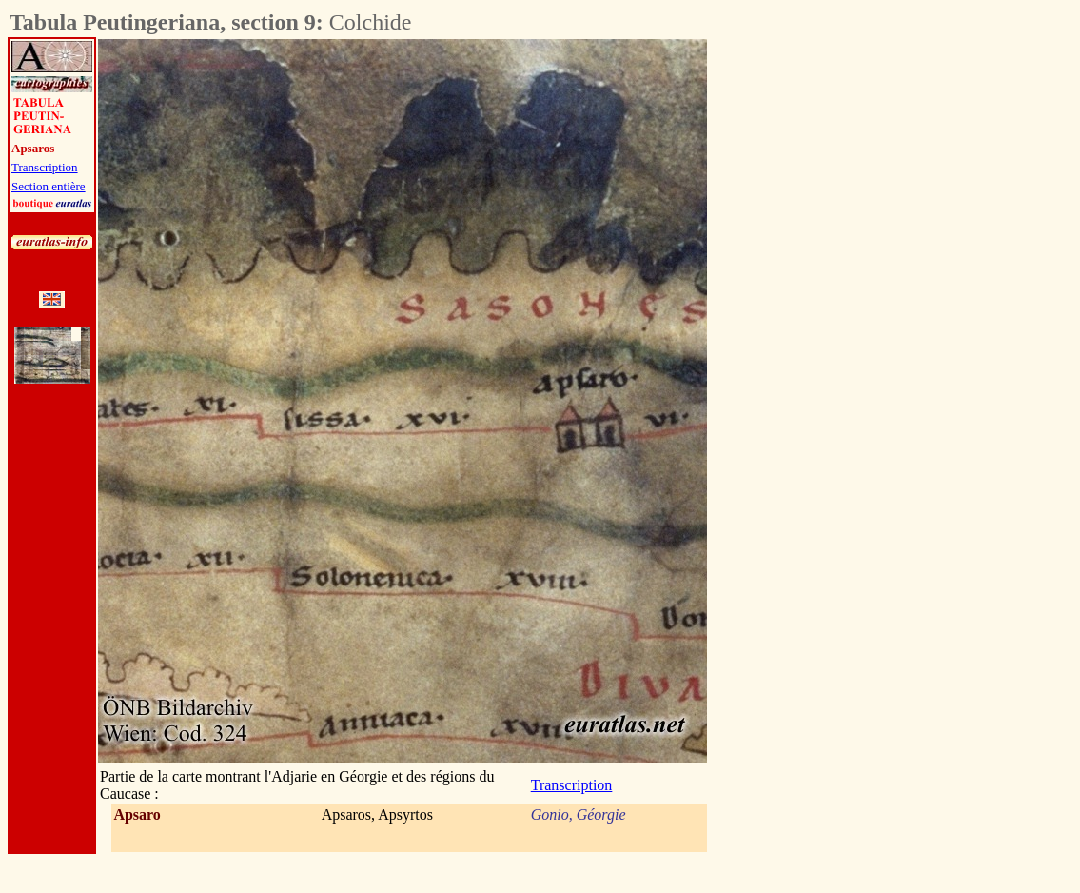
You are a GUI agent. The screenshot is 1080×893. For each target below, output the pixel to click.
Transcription (44, 167)
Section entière (48, 186)
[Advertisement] (812, 324)
